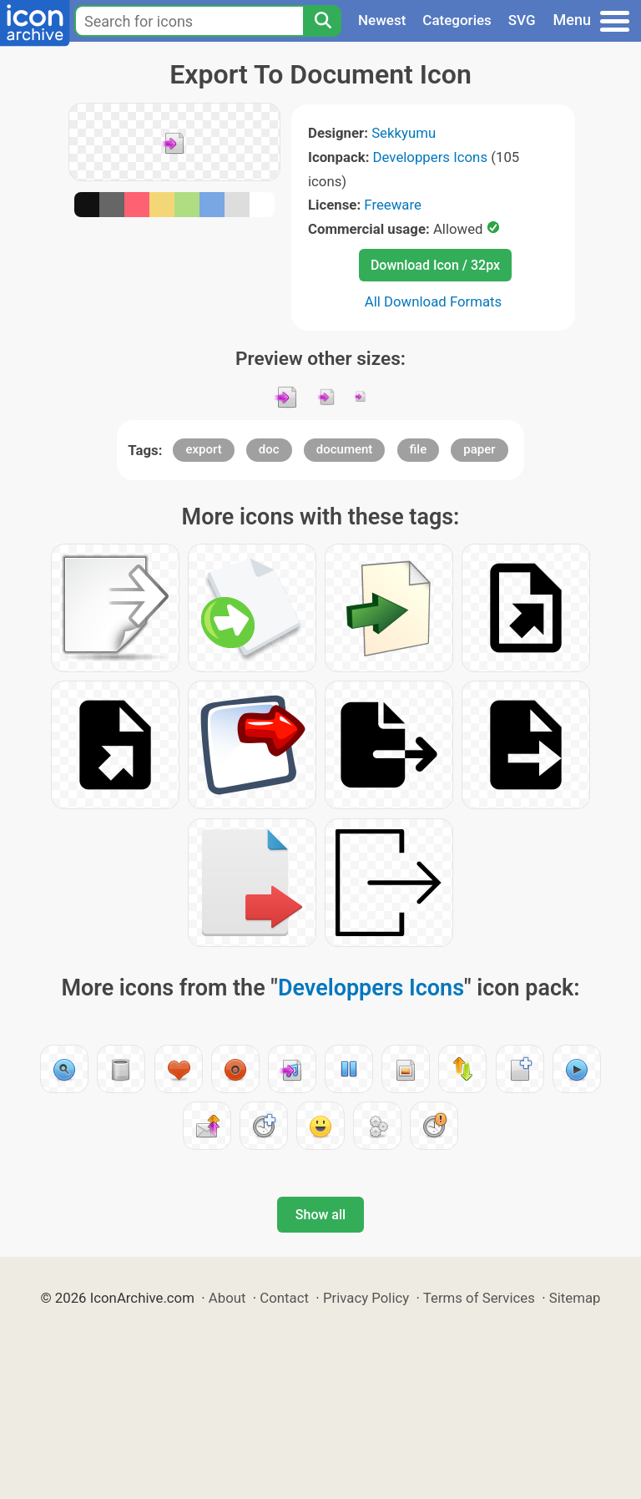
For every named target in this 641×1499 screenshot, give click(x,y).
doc (269, 449)
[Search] (322, 21)
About (227, 1297)
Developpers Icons (430, 157)
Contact (284, 1297)
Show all (320, 1215)
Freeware (392, 204)
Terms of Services (479, 1297)
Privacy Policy (366, 1297)
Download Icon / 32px (435, 265)
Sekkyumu (403, 132)
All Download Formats (433, 301)
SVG (522, 20)
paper (479, 449)
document (344, 449)
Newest (382, 20)
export (203, 449)
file (418, 449)
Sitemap (575, 1297)
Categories (457, 20)
